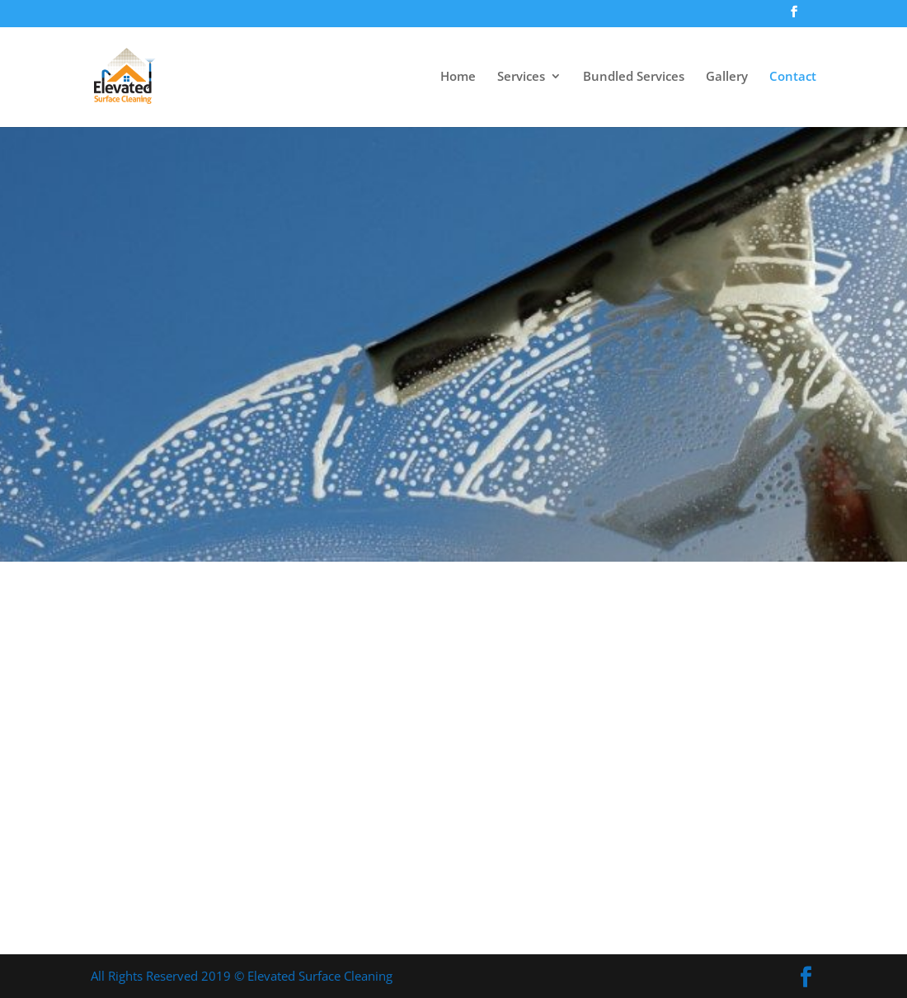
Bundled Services (633, 77)
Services (521, 77)
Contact (792, 77)
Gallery (727, 77)
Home (458, 77)
